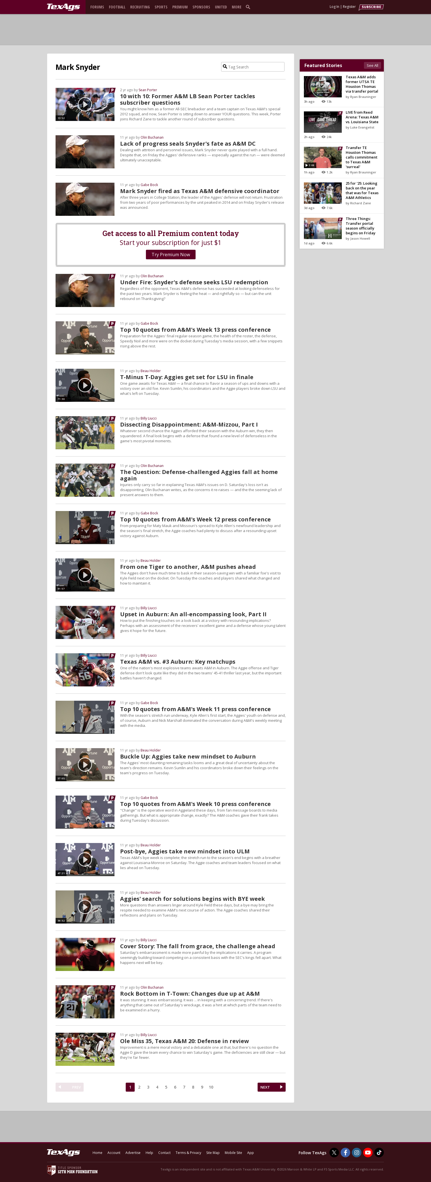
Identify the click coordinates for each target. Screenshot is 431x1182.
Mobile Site (233, 1152)
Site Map (213, 1152)
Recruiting (140, 7)
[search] (249, 7)
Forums (97, 7)
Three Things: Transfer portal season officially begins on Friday (360, 225)
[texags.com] (63, 7)
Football (117, 7)
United (221, 7)
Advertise (133, 1152)
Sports (161, 7)
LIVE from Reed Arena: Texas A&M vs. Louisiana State (362, 117)
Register (349, 6)
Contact (164, 1152)
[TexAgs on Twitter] (334, 1152)
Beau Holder (151, 370)
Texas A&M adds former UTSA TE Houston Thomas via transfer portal (362, 84)
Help (149, 1152)
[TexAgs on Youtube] (368, 1152)
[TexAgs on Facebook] (345, 1152)
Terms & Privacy (188, 1152)
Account (113, 1152)
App (250, 1152)
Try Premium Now (171, 254)
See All (372, 65)
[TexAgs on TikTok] (379, 1152)
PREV (76, 1087)
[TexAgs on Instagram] (356, 1152)
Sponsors (201, 7)
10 (211, 1087)
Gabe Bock (149, 184)
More (236, 7)
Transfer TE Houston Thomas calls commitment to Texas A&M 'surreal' (361, 157)
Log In (334, 6)
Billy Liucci (149, 418)
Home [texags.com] (97, 1152)
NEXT (265, 1087)
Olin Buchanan (152, 137)
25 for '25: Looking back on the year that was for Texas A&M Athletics (362, 190)
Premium (180, 7)
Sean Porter (148, 90)
